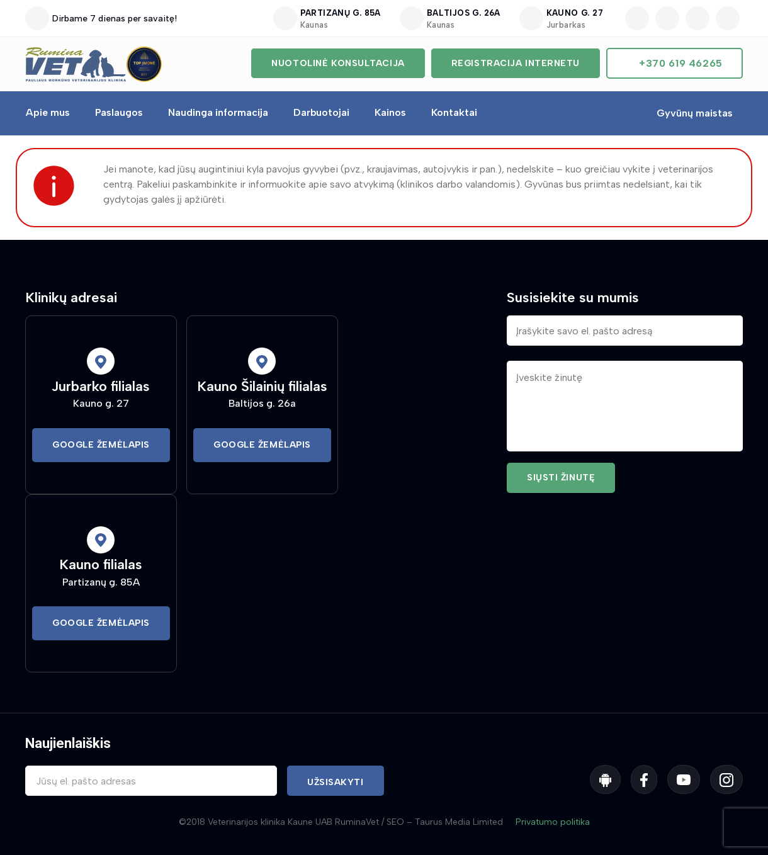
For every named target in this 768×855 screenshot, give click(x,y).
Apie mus (48, 112)
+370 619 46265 (681, 63)
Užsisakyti (335, 782)
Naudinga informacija (218, 112)
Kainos (390, 112)
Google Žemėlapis (101, 444)
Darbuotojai (321, 112)
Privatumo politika (553, 822)
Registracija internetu (515, 63)
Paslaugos (119, 112)
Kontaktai (454, 112)
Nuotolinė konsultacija (337, 63)
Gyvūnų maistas (695, 113)
